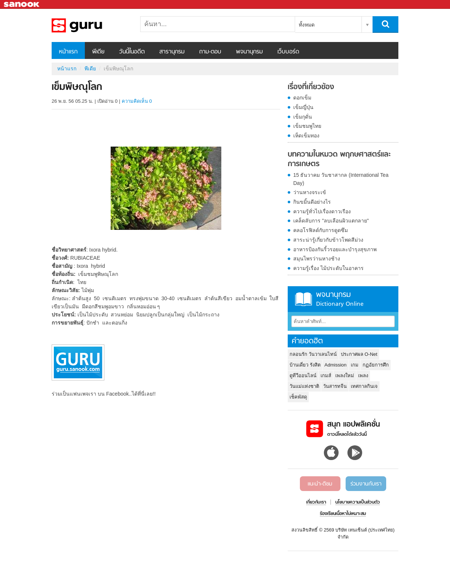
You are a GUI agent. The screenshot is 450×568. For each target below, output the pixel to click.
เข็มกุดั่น (302, 117)
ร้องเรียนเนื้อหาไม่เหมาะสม (343, 514)
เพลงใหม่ (344, 375)
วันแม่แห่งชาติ (304, 386)
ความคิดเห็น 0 (137, 101)
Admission (336, 365)
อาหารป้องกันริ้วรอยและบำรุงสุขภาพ (335, 249)
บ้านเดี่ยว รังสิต (305, 365)
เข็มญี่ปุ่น (303, 107)
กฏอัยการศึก (376, 365)
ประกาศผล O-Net (359, 354)
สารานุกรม (171, 52)
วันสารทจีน (335, 386)
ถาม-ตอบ (210, 52)
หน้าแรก (68, 52)
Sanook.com (22, 4)
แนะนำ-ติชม (320, 484)
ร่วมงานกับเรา (365, 484)
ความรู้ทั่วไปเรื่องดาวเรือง (322, 211)
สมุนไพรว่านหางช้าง (316, 259)
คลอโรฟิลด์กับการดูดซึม (320, 230)
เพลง (363, 375)
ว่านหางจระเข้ (309, 192)
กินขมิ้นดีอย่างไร (312, 202)
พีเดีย (98, 52)
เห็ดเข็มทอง (306, 136)
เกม (355, 365)
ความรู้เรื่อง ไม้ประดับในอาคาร (328, 268)
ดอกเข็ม (302, 98)
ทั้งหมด (307, 25)
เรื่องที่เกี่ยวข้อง (311, 87)
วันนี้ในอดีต (132, 52)
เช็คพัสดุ (298, 397)
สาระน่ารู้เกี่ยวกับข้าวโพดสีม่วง (328, 240)
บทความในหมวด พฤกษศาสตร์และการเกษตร (339, 159)
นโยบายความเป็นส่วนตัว (357, 502)
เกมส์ (326, 375)
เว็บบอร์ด (288, 52)
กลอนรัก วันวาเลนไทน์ (313, 354)
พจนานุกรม (249, 52)
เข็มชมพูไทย (307, 126)
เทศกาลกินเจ (364, 386)
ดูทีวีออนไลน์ (303, 375)
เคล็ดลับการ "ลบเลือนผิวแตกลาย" (331, 221)
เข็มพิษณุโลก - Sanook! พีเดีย (90, 25)
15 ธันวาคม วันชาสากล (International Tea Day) (340, 179)
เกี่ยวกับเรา (316, 502)
